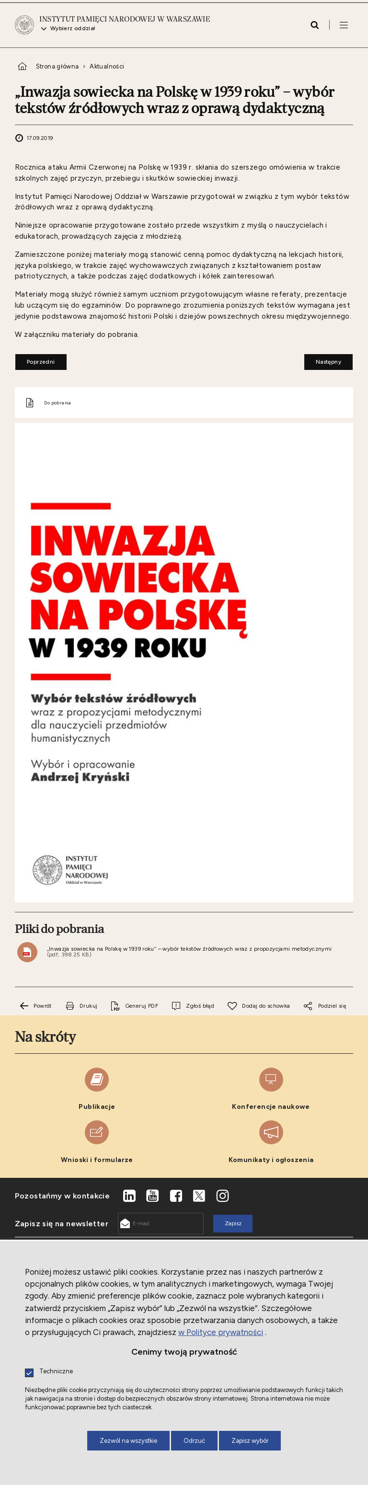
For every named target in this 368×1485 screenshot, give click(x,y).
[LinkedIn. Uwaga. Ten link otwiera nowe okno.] (129, 1196)
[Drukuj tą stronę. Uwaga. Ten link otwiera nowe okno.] (81, 1006)
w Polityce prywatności (220, 1332)
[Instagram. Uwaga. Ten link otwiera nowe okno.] (223, 1196)
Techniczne (56, 1372)
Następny (322, 359)
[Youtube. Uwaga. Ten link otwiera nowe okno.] (153, 1196)
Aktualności (107, 66)
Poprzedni (35, 359)
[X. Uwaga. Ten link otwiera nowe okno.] (199, 1196)
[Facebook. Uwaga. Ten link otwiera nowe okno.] (176, 1196)
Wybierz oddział (72, 28)
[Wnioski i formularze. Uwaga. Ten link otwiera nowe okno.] (97, 1141)
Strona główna (57, 66)
